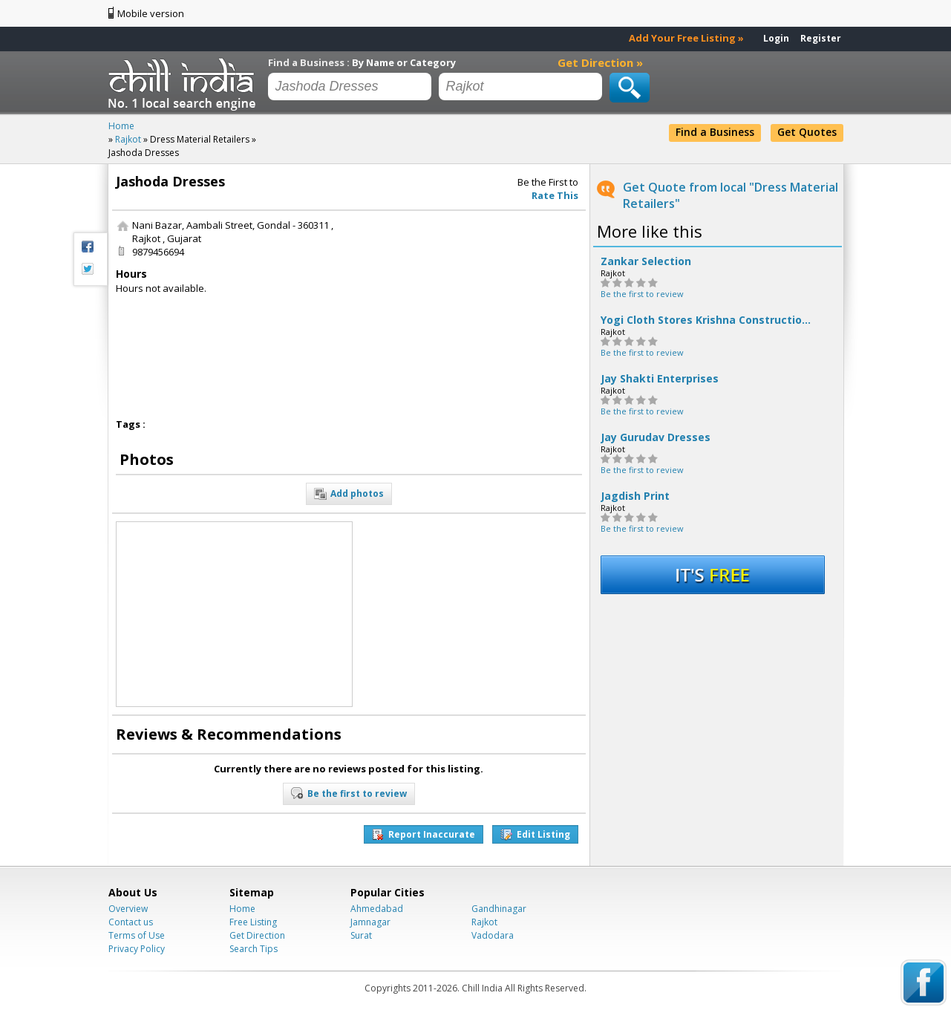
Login (776, 38)
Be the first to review (642, 293)
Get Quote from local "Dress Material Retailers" (730, 195)
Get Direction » (600, 62)
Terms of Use (136, 935)
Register (820, 38)
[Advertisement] (470, 311)
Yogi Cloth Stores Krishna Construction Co (708, 320)
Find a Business (715, 132)
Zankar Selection (646, 261)
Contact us (130, 922)
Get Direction (257, 935)
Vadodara (492, 935)
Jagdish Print (635, 496)
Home (242, 908)
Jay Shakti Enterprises (660, 378)
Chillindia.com (184, 84)
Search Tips (253, 948)
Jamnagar (370, 922)
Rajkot (484, 922)
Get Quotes (807, 132)
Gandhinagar (498, 908)
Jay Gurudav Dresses (655, 437)
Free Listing (253, 922)
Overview (128, 908)
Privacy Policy (136, 948)
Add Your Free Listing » (686, 38)
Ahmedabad (376, 908)
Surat (361, 935)
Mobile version (150, 13)
